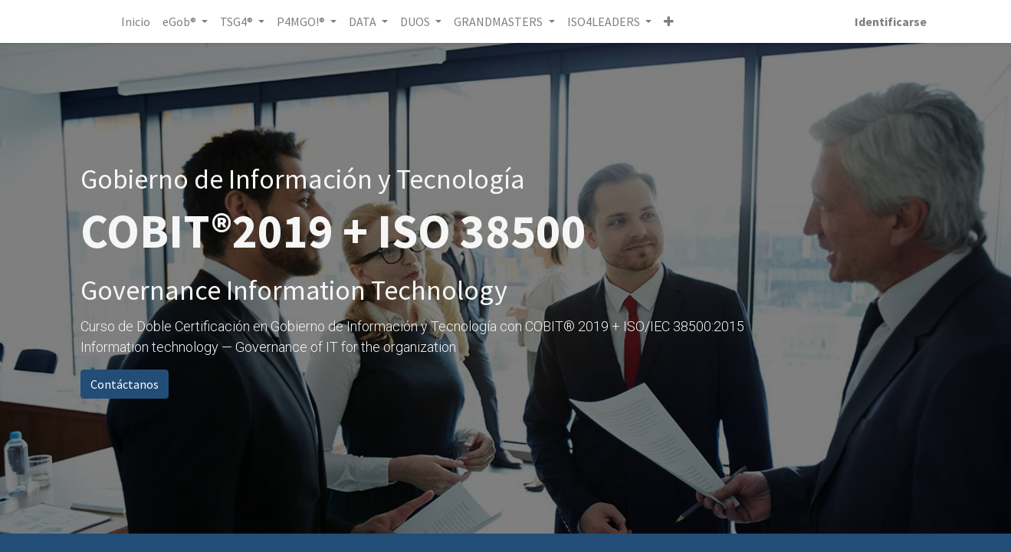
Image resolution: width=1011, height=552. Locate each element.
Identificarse (889, 21)
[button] (670, 21)
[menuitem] (138, 21)
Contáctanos (124, 384)
